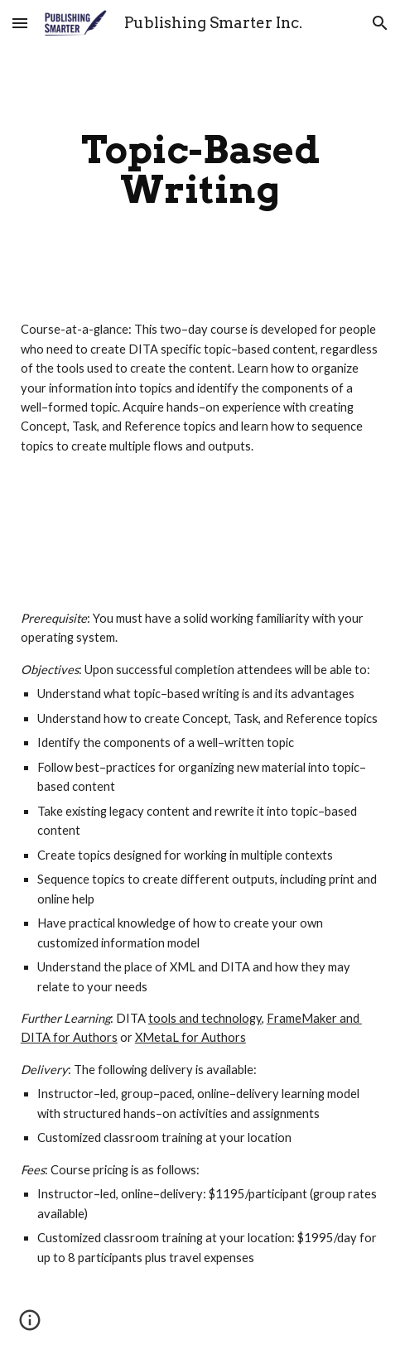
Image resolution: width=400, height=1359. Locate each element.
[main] (200, 170)
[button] (20, 23)
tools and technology (205, 1018)
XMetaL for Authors (190, 1037)
